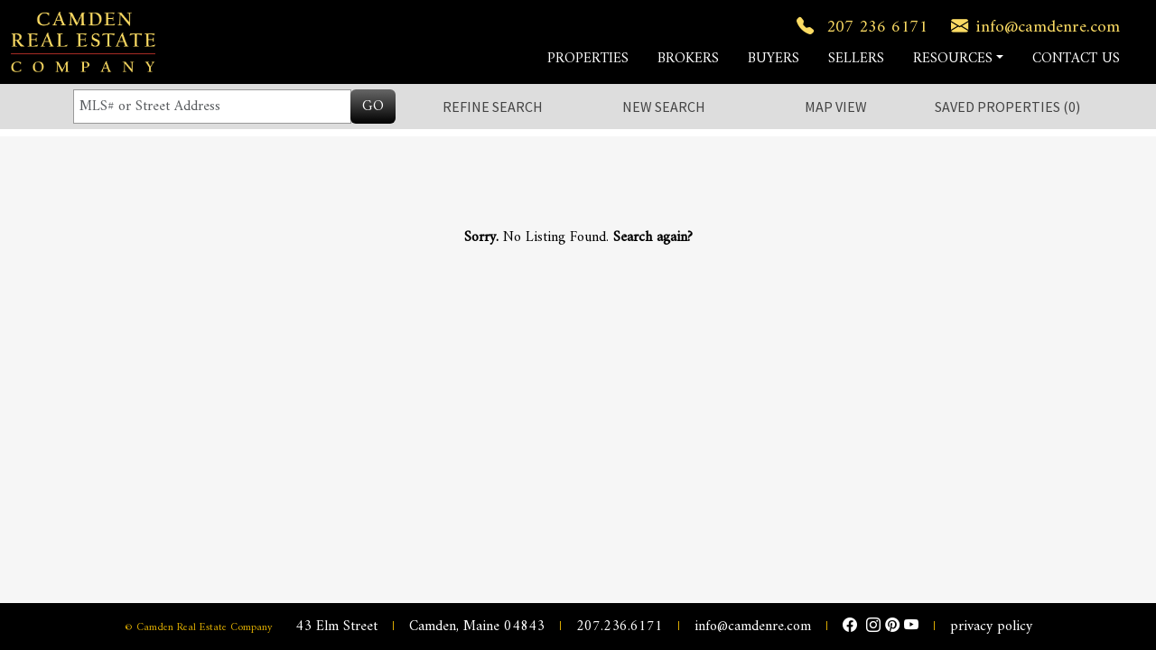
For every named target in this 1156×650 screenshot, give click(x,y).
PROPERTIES (588, 58)
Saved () (1007, 107)
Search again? (653, 237)
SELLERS (856, 58)
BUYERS (773, 58)
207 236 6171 (858, 27)
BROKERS (688, 58)
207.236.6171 (619, 626)
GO (373, 106)
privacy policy (991, 626)
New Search (663, 107)
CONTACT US (1076, 58)
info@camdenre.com (1032, 27)
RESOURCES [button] (953, 58)
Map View (836, 107)
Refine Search (493, 107)
